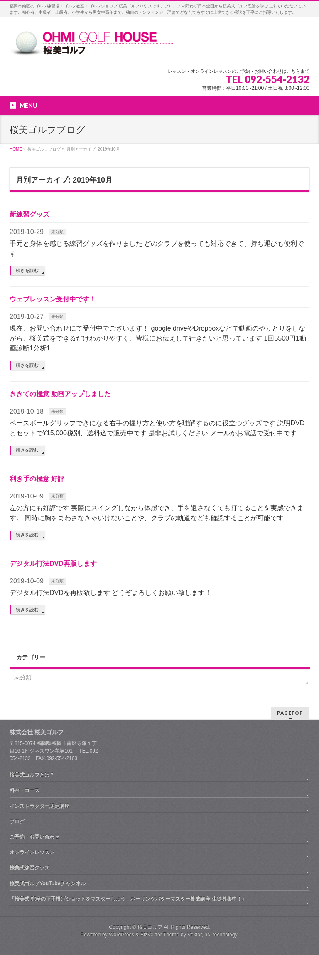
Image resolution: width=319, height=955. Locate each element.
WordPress (121, 935)
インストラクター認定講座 (39, 806)
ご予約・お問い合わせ (34, 837)
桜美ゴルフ (149, 927)
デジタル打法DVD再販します (53, 563)
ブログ (17, 821)
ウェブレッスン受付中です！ (53, 299)
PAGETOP (290, 713)
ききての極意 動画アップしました (60, 393)
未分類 (57, 231)
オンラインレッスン (32, 852)
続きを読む (27, 270)
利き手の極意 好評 (37, 478)
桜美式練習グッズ (29, 868)
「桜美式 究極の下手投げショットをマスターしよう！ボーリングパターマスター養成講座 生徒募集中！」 (128, 899)
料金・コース (24, 790)
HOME (16, 149)
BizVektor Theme (159, 935)
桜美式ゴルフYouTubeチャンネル (48, 883)
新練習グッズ (29, 214)
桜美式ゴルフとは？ (32, 775)
